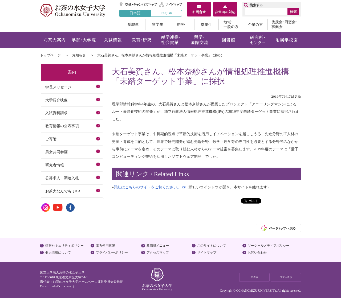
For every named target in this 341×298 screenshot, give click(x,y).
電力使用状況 (105, 245)
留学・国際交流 (199, 40)
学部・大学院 (83, 40)
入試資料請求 (56, 113)
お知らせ (79, 55)
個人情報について (58, 252)
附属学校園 (286, 40)
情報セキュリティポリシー (64, 245)
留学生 (157, 24)
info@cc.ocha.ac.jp (63, 286)
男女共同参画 (56, 152)
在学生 (182, 24)
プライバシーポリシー (112, 252)
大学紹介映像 (56, 100)
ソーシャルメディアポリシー (268, 245)
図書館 (228, 40)
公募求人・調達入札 (62, 178)
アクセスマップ (158, 252)
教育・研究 (141, 40)
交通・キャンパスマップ (138, 4)
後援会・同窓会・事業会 (284, 24)
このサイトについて (211, 245)
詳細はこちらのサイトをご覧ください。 (147, 187)
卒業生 (206, 24)
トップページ (50, 55)
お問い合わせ (257, 252)
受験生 (132, 24)
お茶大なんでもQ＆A (62, 191)
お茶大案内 (54, 40)
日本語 (135, 13)
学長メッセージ (58, 87)
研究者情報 (54, 165)
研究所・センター (257, 40)
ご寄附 (50, 139)
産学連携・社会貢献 (170, 40)
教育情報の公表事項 (62, 126)
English (166, 13)
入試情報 (112, 40)
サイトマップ (171, 4)
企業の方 (255, 24)
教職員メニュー (158, 245)
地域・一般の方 (230, 24)
